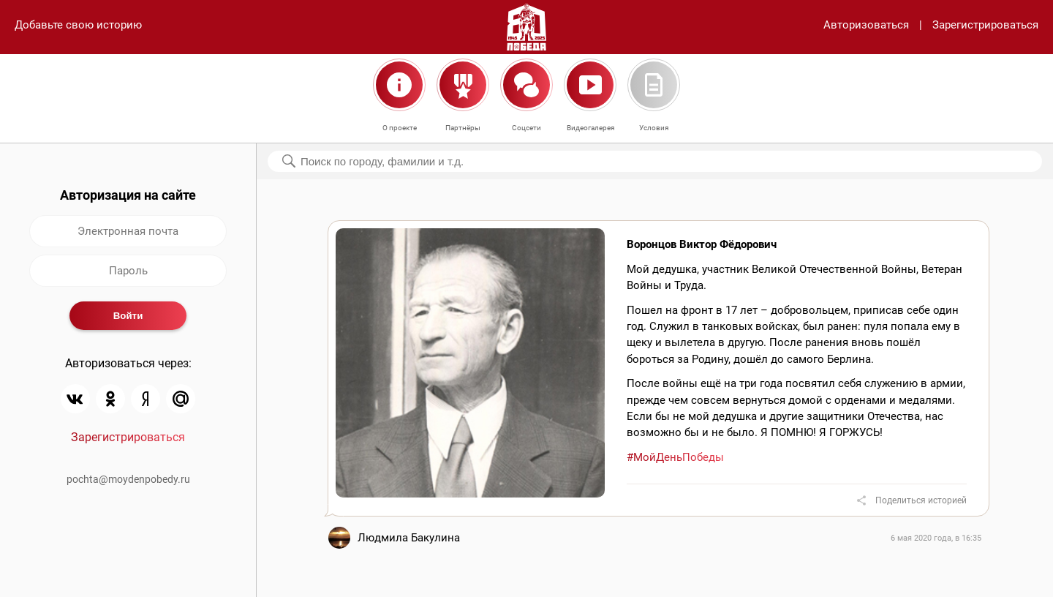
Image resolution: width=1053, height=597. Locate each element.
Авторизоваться (866, 24)
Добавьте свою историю (78, 24)
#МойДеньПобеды (675, 457)
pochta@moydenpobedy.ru (128, 479)
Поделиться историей (921, 500)
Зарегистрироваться (985, 24)
